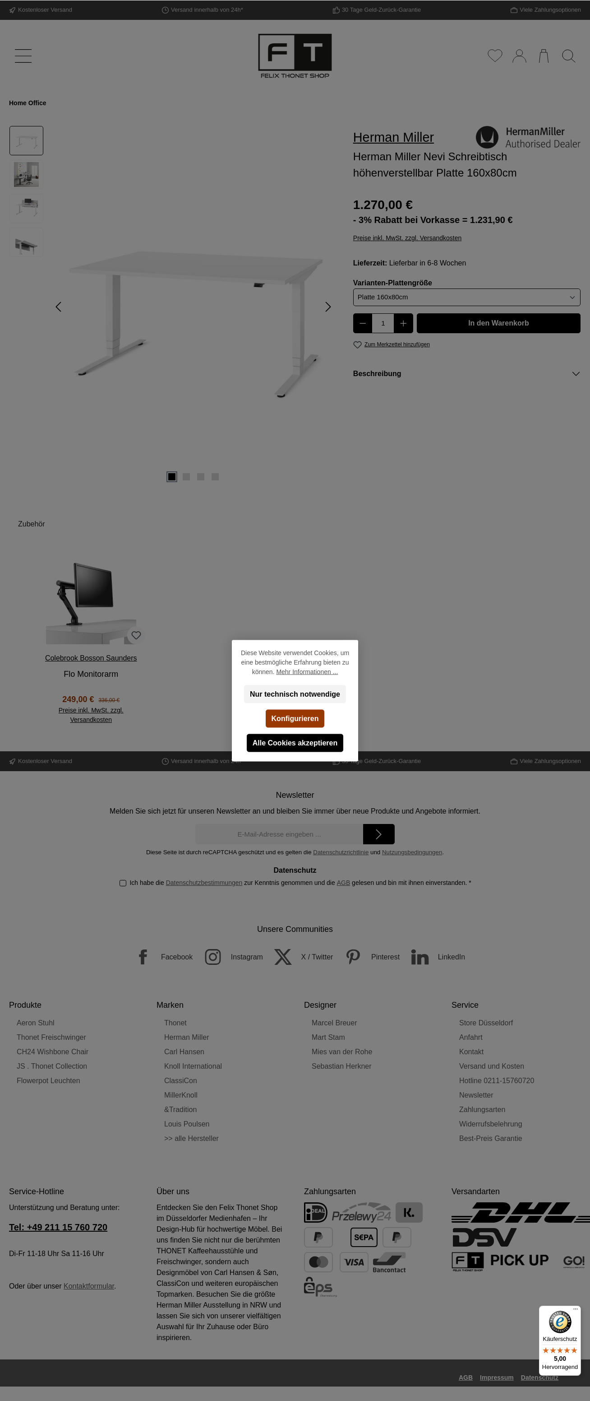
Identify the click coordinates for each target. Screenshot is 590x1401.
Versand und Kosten (491, 1066)
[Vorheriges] (59, 306)
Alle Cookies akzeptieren (295, 742)
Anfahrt (471, 1037)
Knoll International (193, 1066)
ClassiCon (180, 1080)
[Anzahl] (383, 323)
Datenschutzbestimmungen (204, 882)
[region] (172, 306)
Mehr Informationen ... (307, 671)
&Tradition (180, 1109)
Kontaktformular (89, 1286)
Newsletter (476, 1095)
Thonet (175, 1023)
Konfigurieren (295, 718)
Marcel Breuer (334, 1023)
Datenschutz (539, 1377)
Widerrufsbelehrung (490, 1124)
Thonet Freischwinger (51, 1037)
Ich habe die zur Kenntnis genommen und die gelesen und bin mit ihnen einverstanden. (300, 882)
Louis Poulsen (187, 1124)
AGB (343, 882)
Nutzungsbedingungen (412, 852)
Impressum (497, 1377)
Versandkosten (343, 1396)
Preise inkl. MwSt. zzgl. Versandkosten (407, 238)
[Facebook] (159, 957)
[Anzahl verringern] (363, 323)
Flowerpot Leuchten (48, 1080)
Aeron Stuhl (36, 1023)
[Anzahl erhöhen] (403, 323)
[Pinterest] (367, 957)
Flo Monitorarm (91, 674)
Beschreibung (377, 373)
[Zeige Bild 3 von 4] (200, 476)
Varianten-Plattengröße (392, 282)
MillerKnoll (181, 1095)
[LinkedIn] (434, 957)
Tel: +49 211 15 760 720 (58, 1227)
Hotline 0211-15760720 (496, 1080)
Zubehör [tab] (31, 524)
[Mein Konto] (519, 56)
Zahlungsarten (482, 1109)
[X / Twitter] (299, 957)
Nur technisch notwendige (295, 694)
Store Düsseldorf (486, 1023)
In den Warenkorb (498, 323)
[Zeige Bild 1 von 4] (171, 476)
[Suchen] (568, 56)
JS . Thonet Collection (52, 1066)
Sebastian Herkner (342, 1066)
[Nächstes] (328, 306)
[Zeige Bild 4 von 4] (215, 476)
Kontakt (471, 1052)
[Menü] (21, 56)
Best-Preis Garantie (490, 1138)
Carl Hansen (184, 1052)
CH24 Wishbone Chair (52, 1052)
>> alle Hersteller (191, 1138)
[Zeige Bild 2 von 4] (186, 476)
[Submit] (379, 834)
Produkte (25, 1005)
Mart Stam (328, 1037)
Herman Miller (186, 1037)
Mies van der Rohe (342, 1052)
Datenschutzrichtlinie (341, 852)
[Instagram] (229, 957)
